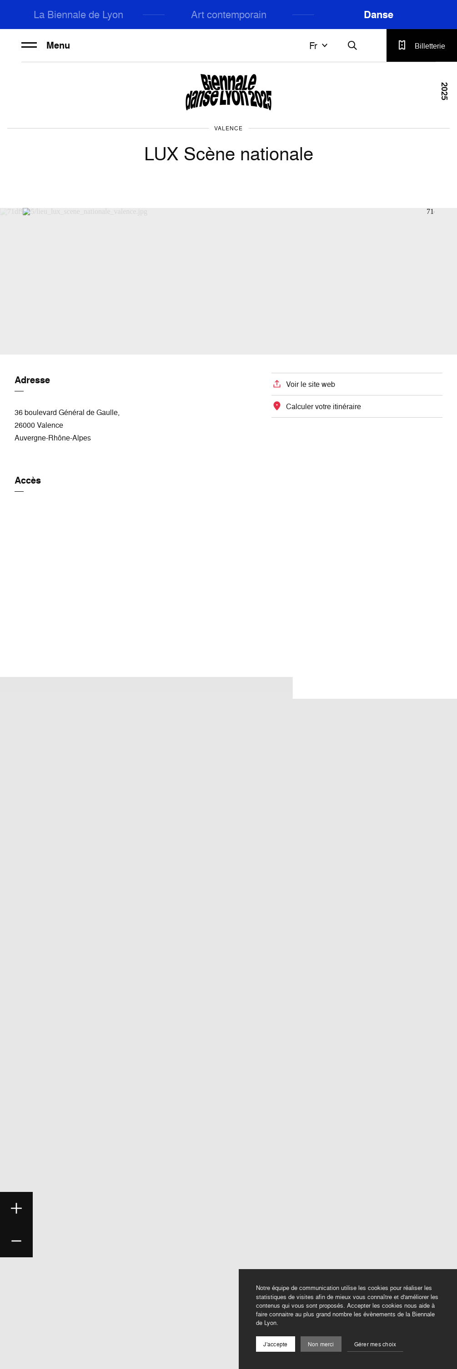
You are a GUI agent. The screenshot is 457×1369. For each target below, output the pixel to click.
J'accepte (275, 1344)
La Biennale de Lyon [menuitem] (78, 14)
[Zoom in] (16, 1208)
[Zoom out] (16, 1241)
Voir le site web (310, 384)
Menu (45, 45)
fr (319, 45)
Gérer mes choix (375, 1344)
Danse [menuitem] (378, 14)
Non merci (321, 1344)
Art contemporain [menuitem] (228, 14)
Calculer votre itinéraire (323, 406)
